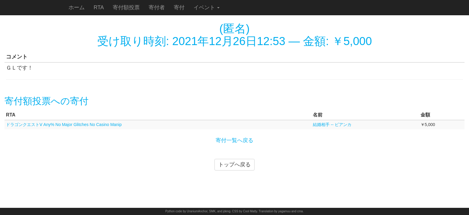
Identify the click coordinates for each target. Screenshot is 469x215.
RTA (99, 7)
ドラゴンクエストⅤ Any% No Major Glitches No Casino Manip (64, 124)
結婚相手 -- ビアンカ (332, 124)
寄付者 (157, 7)
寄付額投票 (126, 7)
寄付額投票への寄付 (46, 101)
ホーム (76, 7)
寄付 (179, 7)
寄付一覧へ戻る (234, 140)
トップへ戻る (234, 165)
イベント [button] (207, 7)
